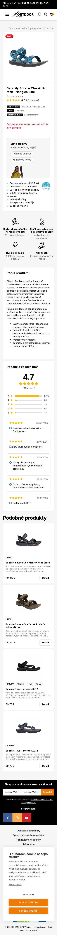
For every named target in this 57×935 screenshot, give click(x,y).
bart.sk (34, 930)
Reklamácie (28, 844)
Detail (45, 577)
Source (19, 96)
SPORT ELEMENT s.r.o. (21, 927)
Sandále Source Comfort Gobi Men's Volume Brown (25, 626)
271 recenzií (28, 388)
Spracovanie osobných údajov (28, 835)
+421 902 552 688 (21, 154)
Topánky (32, 28)
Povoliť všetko (28, 911)
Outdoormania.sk (17, 28)
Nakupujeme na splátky (28, 839)
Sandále (49, 28)
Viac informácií (15, 884)
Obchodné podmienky (28, 830)
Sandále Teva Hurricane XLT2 (22, 689)
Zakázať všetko (28, 902)
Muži (40, 28)
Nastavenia (28, 894)
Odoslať (47, 792)
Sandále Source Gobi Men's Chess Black (28, 562)
